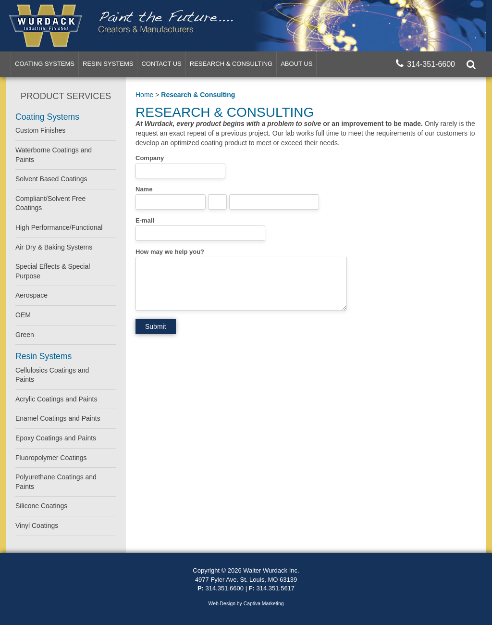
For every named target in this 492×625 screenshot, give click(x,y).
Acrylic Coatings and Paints (56, 399)
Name (143, 189)
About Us (296, 63)
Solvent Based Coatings (51, 179)
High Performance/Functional (58, 227)
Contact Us (161, 63)
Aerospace (31, 295)
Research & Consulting (231, 63)
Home (144, 95)
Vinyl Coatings (36, 525)
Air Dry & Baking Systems (53, 247)
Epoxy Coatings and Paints (55, 438)
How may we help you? (169, 251)
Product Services (66, 96)
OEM (23, 315)
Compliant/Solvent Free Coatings (50, 203)
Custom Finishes (40, 130)
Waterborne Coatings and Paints (53, 154)
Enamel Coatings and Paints (57, 418)
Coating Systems (44, 63)
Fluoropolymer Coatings (51, 458)
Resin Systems (108, 63)
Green (24, 334)
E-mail (144, 220)
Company (149, 158)
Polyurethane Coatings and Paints (56, 481)
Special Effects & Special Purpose (52, 271)
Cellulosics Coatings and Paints (52, 375)
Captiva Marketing (264, 603)
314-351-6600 (425, 63)
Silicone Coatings (41, 506)
